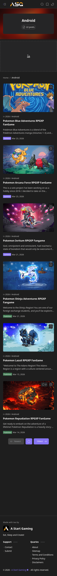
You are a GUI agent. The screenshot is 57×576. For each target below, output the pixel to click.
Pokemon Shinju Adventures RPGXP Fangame (24, 300)
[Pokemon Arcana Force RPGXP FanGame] (28, 159)
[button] (4, 4)
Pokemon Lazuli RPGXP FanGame (23, 360)
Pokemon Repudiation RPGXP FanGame (27, 418)
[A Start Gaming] (18, 4)
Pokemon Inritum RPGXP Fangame (24, 240)
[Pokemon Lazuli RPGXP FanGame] (28, 337)
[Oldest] (41, 441)
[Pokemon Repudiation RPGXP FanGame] (28, 395)
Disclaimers (37, 562)
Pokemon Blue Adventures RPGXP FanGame (23, 122)
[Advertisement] (28, 56)
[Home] (29, 441)
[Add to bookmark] (51, 87)
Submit (8, 551)
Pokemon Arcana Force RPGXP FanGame (27, 182)
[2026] (8, 116)
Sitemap (36, 551)
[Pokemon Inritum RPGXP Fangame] (28, 217)
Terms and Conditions (42, 554)
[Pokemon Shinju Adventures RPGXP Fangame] (28, 275)
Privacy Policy (38, 558)
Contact (8, 547)
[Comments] (44, 384)
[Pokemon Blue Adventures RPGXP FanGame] (28, 98)
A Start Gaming (20, 569)
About (35, 547)
